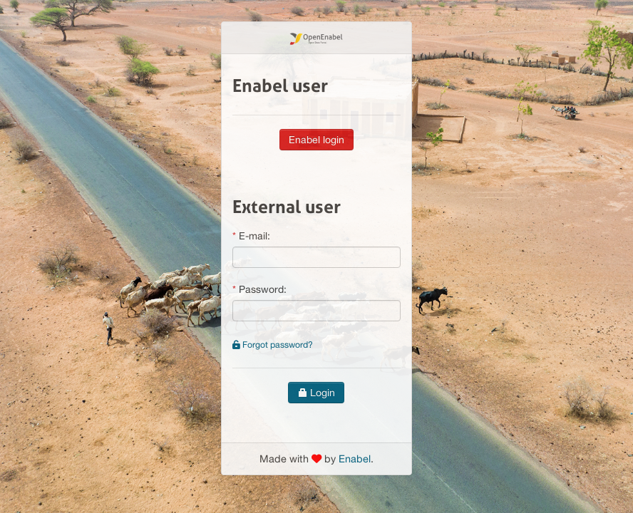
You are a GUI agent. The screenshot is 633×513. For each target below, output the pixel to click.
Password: (263, 289)
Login (316, 392)
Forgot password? (272, 344)
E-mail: (254, 236)
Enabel (355, 458)
